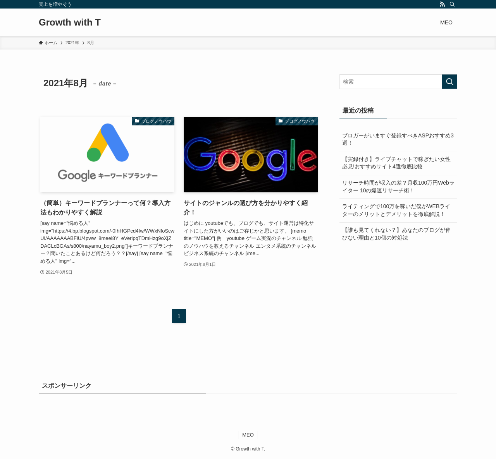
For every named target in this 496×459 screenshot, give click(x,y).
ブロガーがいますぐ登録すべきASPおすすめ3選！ (398, 139)
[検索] (452, 4)
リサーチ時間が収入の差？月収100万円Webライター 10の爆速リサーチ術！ (398, 187)
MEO (248, 435)
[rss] (442, 4)
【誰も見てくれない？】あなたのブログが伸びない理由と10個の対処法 (396, 234)
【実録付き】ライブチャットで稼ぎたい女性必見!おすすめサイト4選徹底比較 (396, 163)
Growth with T (70, 22)
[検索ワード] (398, 81)
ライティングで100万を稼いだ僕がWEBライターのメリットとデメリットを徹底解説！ (396, 210)
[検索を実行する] (449, 81)
